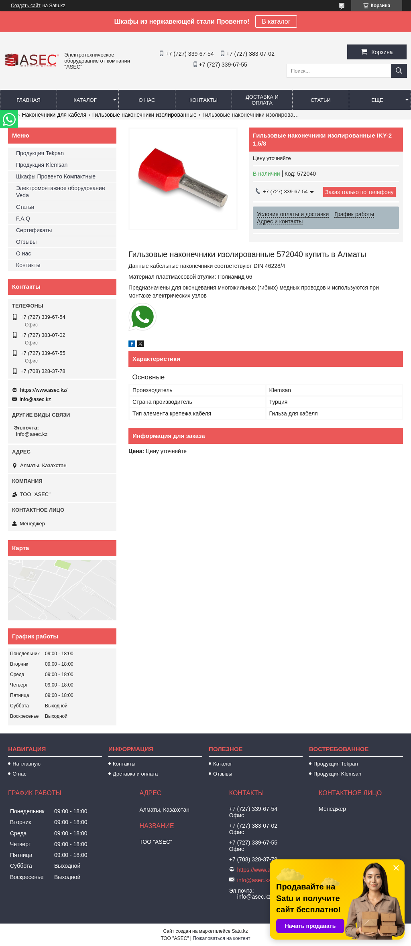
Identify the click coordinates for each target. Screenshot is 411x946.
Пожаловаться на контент (221, 938)
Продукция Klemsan (41, 165)
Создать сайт (26, 5)
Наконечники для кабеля (54, 114)
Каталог (84, 100)
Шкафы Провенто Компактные (56, 176)
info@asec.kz (35, 399)
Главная (28, 100)
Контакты (203, 100)
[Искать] (399, 71)
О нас (147, 100)
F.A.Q (23, 218)
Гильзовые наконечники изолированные (144, 114)
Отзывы (26, 242)
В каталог (276, 21)
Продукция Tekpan (40, 153)
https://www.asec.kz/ (43, 390)
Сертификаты (34, 230)
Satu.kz (240, 931)
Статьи (321, 100)
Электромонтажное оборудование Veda (60, 192)
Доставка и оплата (262, 100)
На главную (26, 764)
